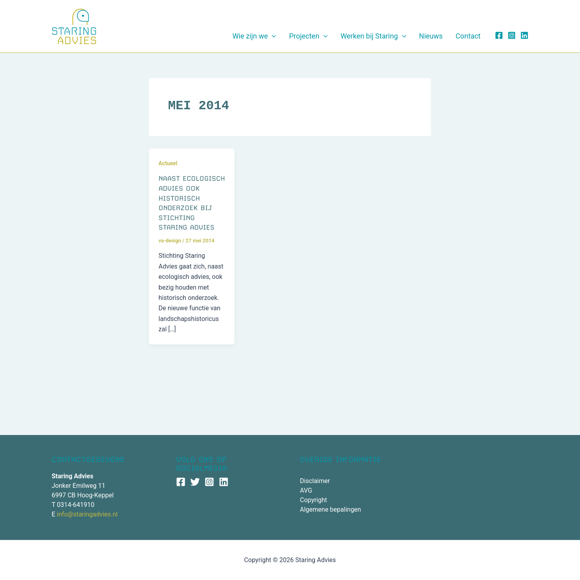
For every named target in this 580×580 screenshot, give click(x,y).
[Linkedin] (524, 37)
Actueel (168, 166)
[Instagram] (512, 37)
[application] (312, 38)
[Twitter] (195, 482)
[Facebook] (499, 37)
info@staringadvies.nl (87, 514)
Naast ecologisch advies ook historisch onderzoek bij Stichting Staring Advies (187, 211)
